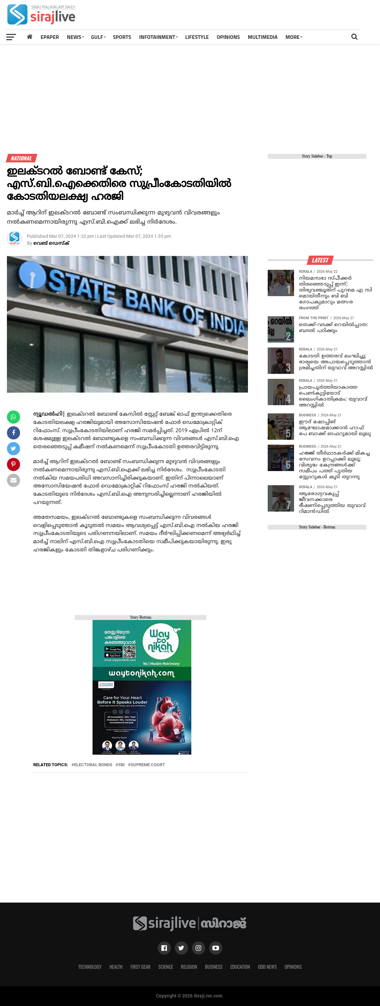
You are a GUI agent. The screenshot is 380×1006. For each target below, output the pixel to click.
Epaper (50, 37)
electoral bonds (93, 765)
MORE (292, 37)
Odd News (267, 966)
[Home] (30, 37)
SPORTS (122, 37)
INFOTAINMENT (157, 37)
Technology (89, 966)
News (74, 37)
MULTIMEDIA (263, 37)
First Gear (140, 966)
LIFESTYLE (197, 37)
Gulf (97, 37)
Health (116, 966)
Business (214, 966)
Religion (189, 966)
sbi (121, 765)
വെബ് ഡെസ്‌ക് (51, 243)
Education (240, 966)
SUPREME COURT (148, 765)
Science (165, 966)
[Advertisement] (261, 17)
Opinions (293, 966)
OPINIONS (228, 37)
